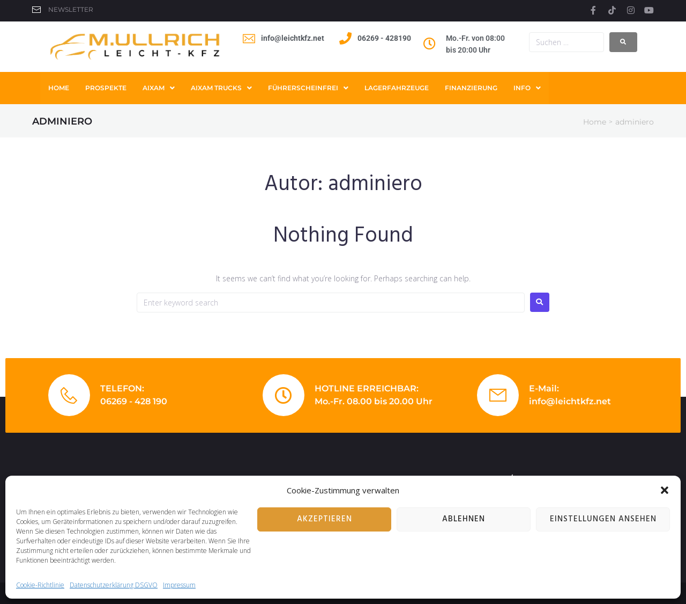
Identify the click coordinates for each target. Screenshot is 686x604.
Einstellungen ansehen (603, 519)
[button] (664, 490)
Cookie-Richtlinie (40, 585)
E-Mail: (544, 388)
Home (594, 122)
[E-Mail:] (498, 395)
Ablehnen (463, 519)
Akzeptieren (324, 519)
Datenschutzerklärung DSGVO (114, 585)
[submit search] (623, 42)
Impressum (179, 585)
